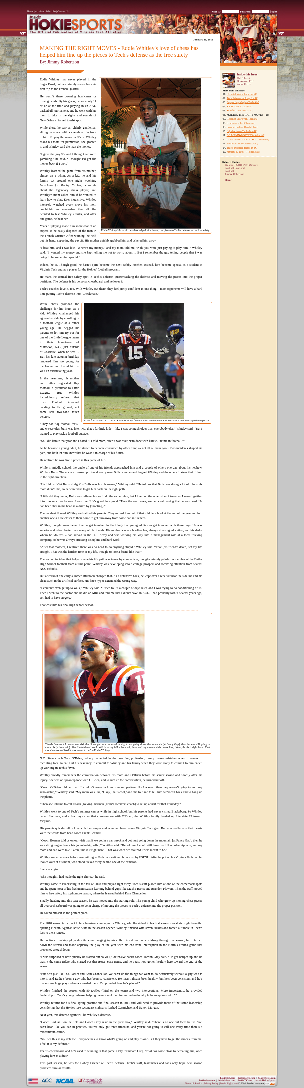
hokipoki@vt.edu (229, 1083)
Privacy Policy (211, 1083)
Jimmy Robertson (234, 173)
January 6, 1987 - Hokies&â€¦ (243, 151)
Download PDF (245, 80)
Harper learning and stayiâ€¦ (242, 143)
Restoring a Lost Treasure (241, 122)
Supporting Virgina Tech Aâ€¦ (243, 102)
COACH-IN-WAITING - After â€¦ (245, 135)
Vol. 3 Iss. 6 (243, 77)
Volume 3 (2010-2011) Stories (241, 164)
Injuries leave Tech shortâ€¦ (242, 131)
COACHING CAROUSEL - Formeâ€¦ (248, 139)
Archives (39, 11)
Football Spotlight (235, 167)
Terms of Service (193, 1083)
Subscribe (51, 11)
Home (30, 11)
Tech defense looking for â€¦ (242, 98)
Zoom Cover (244, 83)
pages (246, 1078)
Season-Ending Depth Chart (242, 126)
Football (229, 170)
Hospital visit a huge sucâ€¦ (242, 93)
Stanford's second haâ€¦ (239, 110)
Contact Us (63, 11)
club (227, 1078)
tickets (226, 1080)
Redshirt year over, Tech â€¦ (242, 118)
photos (267, 1078)
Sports (265, 1080)
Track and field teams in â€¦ (242, 147)
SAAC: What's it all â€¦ (239, 106)
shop (207, 1080)
